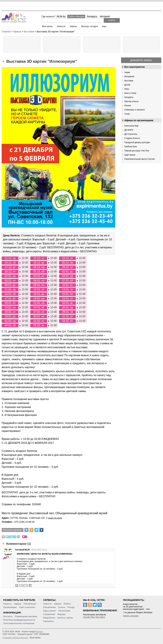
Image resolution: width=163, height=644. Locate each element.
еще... (104, 26)
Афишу (17, 604)
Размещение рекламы (26, 616)
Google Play (89, 617)
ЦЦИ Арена (129, 155)
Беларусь (92, 16)
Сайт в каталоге (27, 607)
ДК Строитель (130, 134)
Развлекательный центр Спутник (139, 159)
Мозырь (39, 631)
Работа (67, 604)
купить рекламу (131, 615)
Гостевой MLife (22, 550)
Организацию (10, 607)
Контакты (8, 616)
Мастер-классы (131, 101)
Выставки (128, 81)
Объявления (49, 607)
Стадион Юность (132, 138)
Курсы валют (49, 610)
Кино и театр (130, 93)
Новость (7, 604)
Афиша (73, 26)
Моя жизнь (47, 26)
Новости (61, 26)
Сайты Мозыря (76, 16)
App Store (100, 617)
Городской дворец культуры (137, 142)
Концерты (128, 97)
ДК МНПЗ (128, 130)
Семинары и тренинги (134, 110)
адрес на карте (55, 518)
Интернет (105, 16)
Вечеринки (129, 76)
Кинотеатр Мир (131, 126)
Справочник (49, 614)
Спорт (127, 114)
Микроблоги (49, 617)
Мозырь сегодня (89, 26)
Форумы (61, 614)
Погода (71, 607)
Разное (127, 105)
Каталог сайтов (65, 617)
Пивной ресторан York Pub (136, 151)
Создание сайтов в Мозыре (15, 638)
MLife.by (61, 16)
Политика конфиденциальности (19, 620)
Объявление (29, 604)
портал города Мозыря (14, 20)
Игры (126, 89)
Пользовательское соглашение (18, 623)
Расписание (64, 610)
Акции (127, 72)
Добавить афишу (141, 60)
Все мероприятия (134, 67)
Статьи (61, 607)
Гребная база (130, 146)
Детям (127, 85)
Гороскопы (48, 621)
